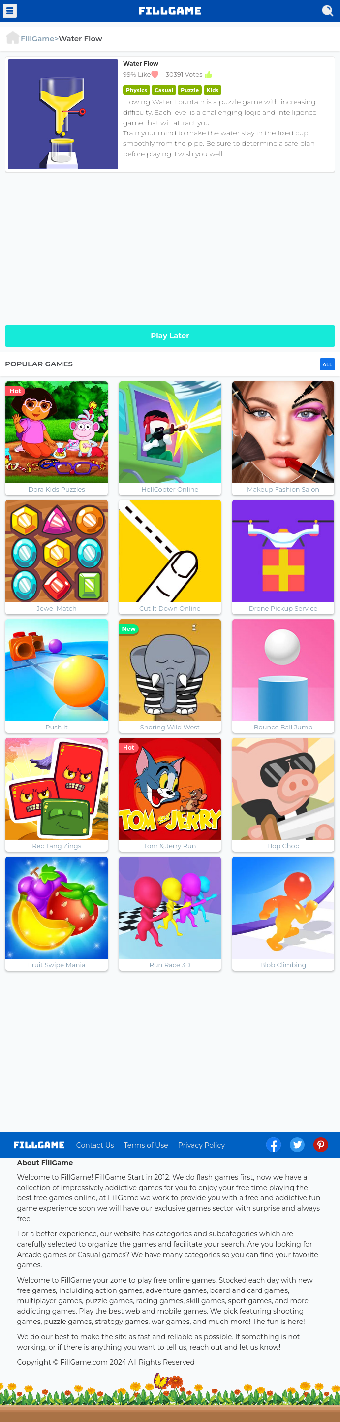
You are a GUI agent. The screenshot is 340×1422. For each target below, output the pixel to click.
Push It (56, 727)
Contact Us (95, 1145)
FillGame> (32, 38)
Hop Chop (283, 846)
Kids (213, 90)
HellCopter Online (169, 489)
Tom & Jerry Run (170, 846)
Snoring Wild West (170, 727)
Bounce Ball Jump (283, 727)
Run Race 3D (169, 965)
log (39, 1145)
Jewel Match (56, 608)
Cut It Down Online (170, 608)
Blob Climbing (283, 965)
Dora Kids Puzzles (57, 489)
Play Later (170, 335)
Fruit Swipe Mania (57, 965)
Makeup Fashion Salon (283, 489)
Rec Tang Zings (56, 846)
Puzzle (190, 90)
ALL (327, 365)
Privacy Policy (201, 1145)
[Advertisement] (170, 246)
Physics (136, 90)
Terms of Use (146, 1145)
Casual (164, 90)
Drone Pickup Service (283, 608)
